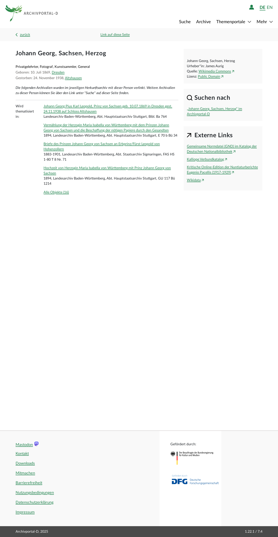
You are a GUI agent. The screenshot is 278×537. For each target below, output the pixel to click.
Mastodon (24, 445)
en (270, 7)
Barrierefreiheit (29, 483)
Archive (203, 22)
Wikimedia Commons (215, 71)
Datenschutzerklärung (34, 502)
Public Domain (209, 76)
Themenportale (231, 22)
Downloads (25, 463)
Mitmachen (25, 473)
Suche (185, 22)
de (262, 7)
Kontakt (22, 454)
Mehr (262, 22)
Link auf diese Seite (115, 34)
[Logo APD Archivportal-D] (31, 14)
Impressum (25, 512)
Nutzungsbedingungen (35, 493)
